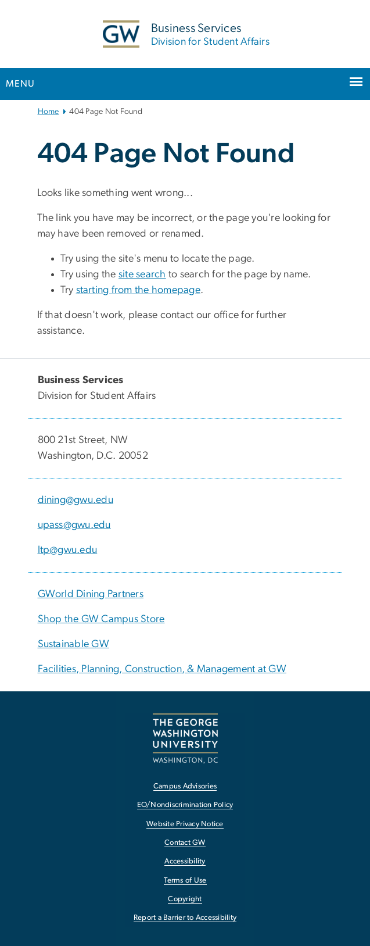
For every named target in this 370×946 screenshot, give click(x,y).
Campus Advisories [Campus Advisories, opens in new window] (185, 786)
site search (142, 274)
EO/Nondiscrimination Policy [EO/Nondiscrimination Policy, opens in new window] (185, 805)
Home (48, 112)
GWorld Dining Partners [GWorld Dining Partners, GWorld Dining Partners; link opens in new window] (91, 594)
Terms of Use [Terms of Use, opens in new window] (185, 880)
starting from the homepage (138, 290)
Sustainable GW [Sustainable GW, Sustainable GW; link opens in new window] (74, 644)
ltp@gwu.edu (68, 550)
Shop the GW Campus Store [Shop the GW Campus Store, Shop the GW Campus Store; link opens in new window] (101, 619)
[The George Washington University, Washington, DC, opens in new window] (185, 738)
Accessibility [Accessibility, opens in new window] (184, 861)
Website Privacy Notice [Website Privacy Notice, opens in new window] (185, 824)
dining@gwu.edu (76, 500)
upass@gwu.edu (74, 525)
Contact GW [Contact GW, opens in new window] (185, 843)
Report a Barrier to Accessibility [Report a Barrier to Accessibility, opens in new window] (185, 918)
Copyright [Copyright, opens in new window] (185, 899)
